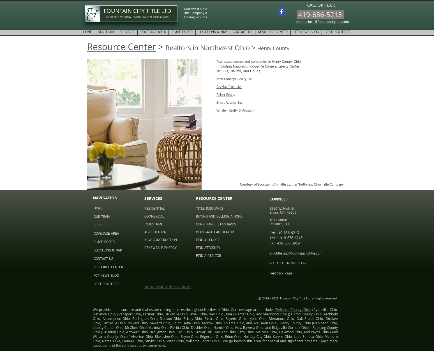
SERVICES (101, 225)
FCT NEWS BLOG (106, 276)
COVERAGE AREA (106, 233)
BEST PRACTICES (106, 284)
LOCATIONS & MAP (108, 250)
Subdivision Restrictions (167, 287)
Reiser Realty (225, 95)
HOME (98, 208)
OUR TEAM (102, 217)
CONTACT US (103, 259)
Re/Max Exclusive (229, 87)
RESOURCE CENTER (108, 267)
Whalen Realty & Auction (235, 110)
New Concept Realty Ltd (234, 79)
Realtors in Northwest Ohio (207, 47)
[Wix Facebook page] (282, 11)
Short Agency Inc (229, 103)
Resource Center (121, 47)
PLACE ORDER (104, 242)
